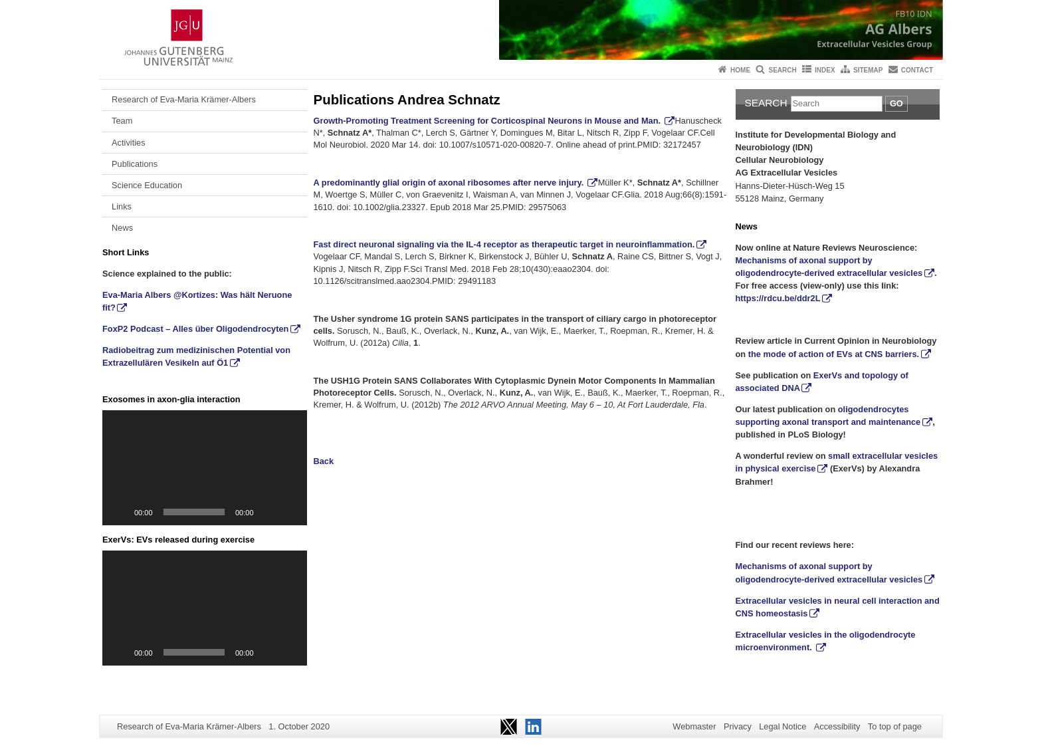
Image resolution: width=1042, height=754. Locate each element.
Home (740, 70)
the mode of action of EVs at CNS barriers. (833, 354)
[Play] (119, 512)
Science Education (147, 185)
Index (825, 70)
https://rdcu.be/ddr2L (778, 298)
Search (782, 70)
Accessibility (837, 726)
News (122, 228)
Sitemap (868, 70)
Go (896, 103)
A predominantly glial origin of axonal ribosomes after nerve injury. (450, 183)
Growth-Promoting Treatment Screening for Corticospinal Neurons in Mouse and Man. (488, 121)
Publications (134, 164)
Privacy (738, 726)
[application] (204, 467)
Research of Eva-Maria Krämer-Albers (184, 99)
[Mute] (268, 512)
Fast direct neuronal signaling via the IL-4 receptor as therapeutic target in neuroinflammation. (504, 244)
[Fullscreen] (289, 512)
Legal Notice (782, 726)
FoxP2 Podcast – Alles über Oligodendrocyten (195, 329)
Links (122, 206)
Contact (917, 70)
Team (122, 121)
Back (324, 461)
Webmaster (694, 726)
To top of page (895, 726)
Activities (129, 143)
